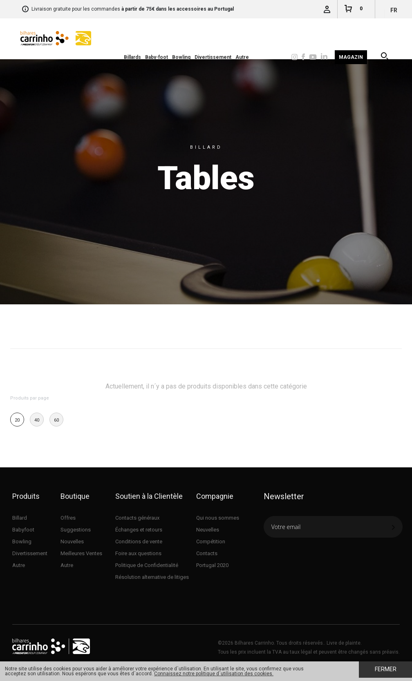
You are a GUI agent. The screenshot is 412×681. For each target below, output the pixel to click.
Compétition (210, 541)
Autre (242, 57)
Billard (19, 518)
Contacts (206, 553)
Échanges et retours (138, 530)
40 (36, 420)
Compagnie (214, 496)
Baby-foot (156, 57)
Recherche (385, 57)
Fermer (385, 669)
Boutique (75, 496)
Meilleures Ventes (81, 553)
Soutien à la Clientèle (149, 496)
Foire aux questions (138, 553)
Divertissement (213, 57)
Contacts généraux (137, 518)
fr (393, 10)
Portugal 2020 (212, 565)
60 (56, 420)
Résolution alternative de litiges (152, 577)
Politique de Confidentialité (146, 565)
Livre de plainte (343, 643)
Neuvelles (207, 530)
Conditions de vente (138, 541)
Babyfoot (23, 530)
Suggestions (75, 530)
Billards (132, 57)
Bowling (181, 57)
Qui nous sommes (217, 518)
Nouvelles (72, 541)
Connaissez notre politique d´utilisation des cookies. (213, 674)
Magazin (351, 57)
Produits (26, 496)
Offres (68, 518)
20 (17, 420)
